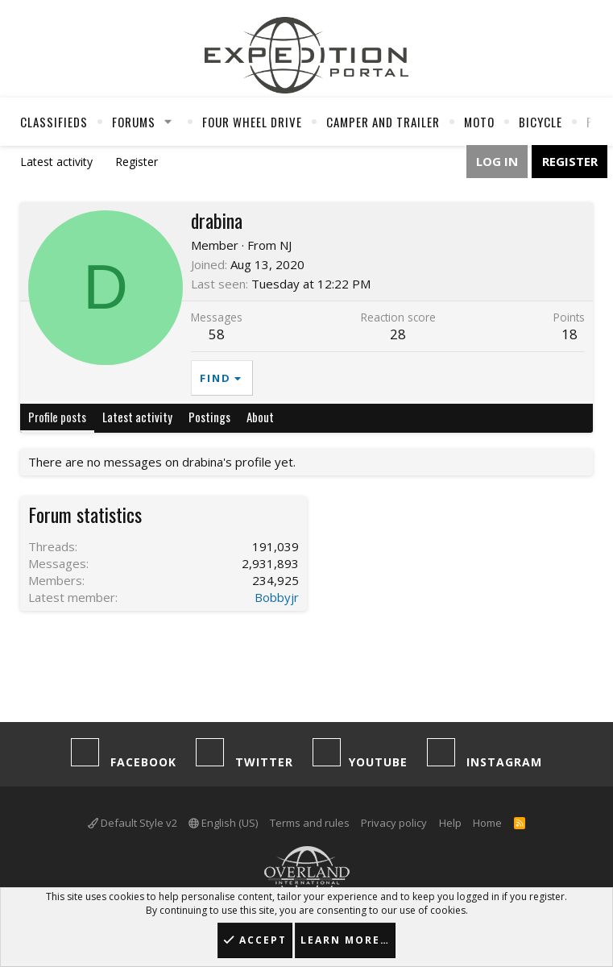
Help (450, 823)
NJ (286, 245)
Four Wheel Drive (252, 122)
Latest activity (56, 161)
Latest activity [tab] (137, 416)
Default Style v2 (132, 823)
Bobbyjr (277, 597)
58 (217, 334)
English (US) (223, 823)
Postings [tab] (209, 416)
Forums (133, 122)
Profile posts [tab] (57, 416)
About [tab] (260, 416)
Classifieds (54, 122)
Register (136, 161)
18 (569, 334)
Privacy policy (394, 823)
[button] (168, 122)
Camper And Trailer (383, 122)
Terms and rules (310, 823)
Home (487, 823)
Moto (479, 122)
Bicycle (540, 122)
